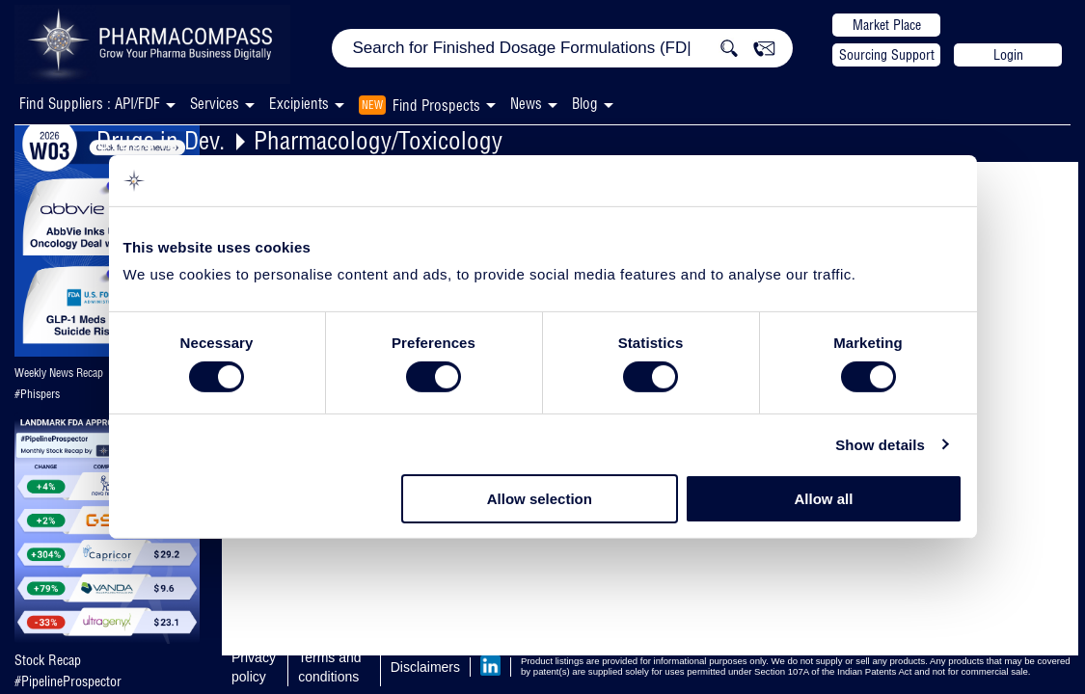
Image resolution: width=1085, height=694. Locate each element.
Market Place (887, 25)
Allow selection (539, 499)
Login (1008, 55)
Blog (585, 103)
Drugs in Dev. (160, 140)
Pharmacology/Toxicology (378, 140)
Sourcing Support (887, 55)
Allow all (824, 499)
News (526, 103)
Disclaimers (425, 667)
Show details (880, 445)
